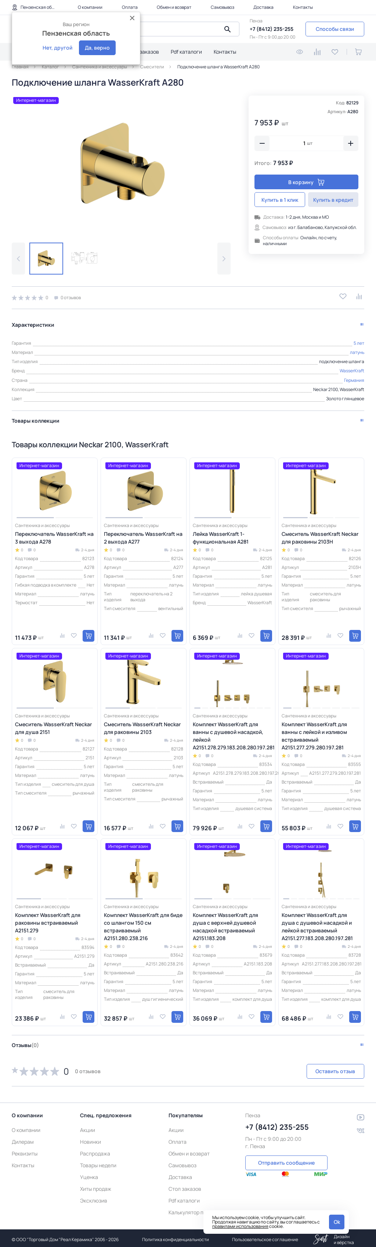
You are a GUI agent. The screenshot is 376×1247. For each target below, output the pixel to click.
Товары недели (98, 1162)
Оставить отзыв (325, 1068)
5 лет (359, 340)
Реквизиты (24, 1150)
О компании (90, 7)
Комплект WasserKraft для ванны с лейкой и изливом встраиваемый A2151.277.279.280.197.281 (314, 733)
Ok (337, 1221)
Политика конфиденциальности (175, 1236)
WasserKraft (352, 368)
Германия (354, 377)
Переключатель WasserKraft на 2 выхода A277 (143, 534)
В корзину (306, 182)
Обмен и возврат (174, 7)
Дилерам (23, 1138)
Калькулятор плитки (193, 1209)
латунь (357, 349)
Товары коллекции (35, 417)
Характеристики (33, 321)
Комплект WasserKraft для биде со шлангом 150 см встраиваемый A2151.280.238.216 (143, 924)
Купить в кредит (333, 199)
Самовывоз (222, 7)
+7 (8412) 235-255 (271, 28)
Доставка (263, 7)
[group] (121, 163)
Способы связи (335, 28)
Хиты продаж (95, 1185)
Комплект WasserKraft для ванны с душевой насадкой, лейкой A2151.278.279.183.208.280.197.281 (232, 733)
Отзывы (25, 1042)
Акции (87, 1127)
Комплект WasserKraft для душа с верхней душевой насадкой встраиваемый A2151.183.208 (225, 924)
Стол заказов (142, 51)
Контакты (303, 7)
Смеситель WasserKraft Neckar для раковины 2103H (320, 534)
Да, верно (97, 47)
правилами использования (240, 1226)
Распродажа (95, 1150)
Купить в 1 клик (279, 199)
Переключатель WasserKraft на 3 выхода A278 (54, 534)
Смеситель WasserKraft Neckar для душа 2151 (53, 725)
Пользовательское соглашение (265, 1236)
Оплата (130, 7)
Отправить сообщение (286, 1159)
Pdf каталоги (186, 51)
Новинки (90, 1138)
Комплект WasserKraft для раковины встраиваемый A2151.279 (47, 920)
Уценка (89, 1174)
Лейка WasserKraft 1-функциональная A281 (221, 534)
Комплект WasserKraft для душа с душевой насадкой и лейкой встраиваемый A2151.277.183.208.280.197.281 (317, 924)
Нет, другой (57, 47)
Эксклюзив (93, 1197)
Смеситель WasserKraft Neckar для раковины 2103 (142, 725)
